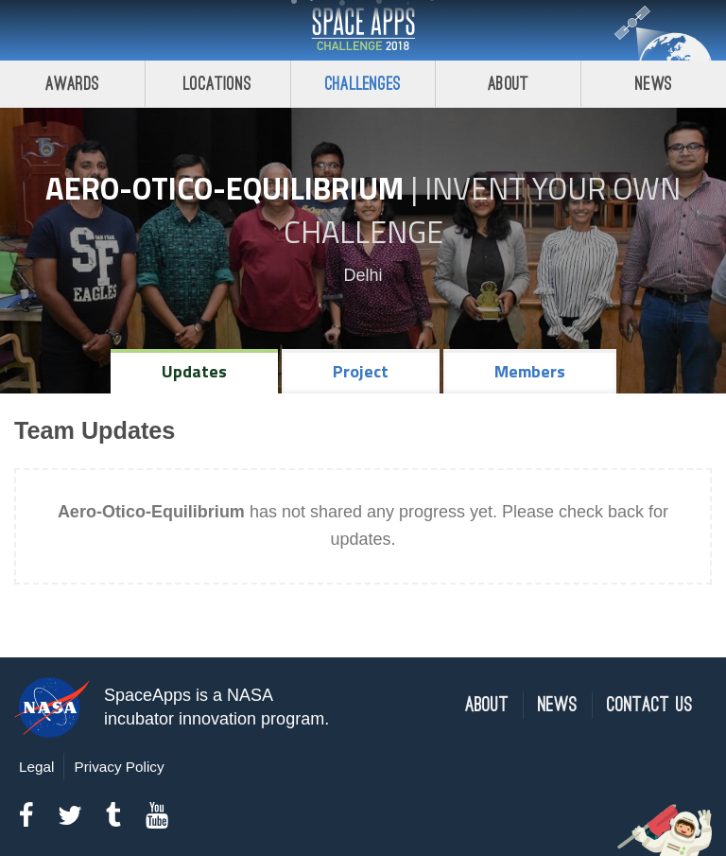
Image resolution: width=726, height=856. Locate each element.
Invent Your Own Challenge (483, 210)
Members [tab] (529, 371)
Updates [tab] (194, 371)
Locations (217, 84)
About (508, 84)
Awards (72, 84)
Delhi (362, 275)
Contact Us (650, 705)
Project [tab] (361, 371)
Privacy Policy (119, 767)
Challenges (363, 84)
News (653, 84)
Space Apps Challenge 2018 (363, 30)
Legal (36, 767)
